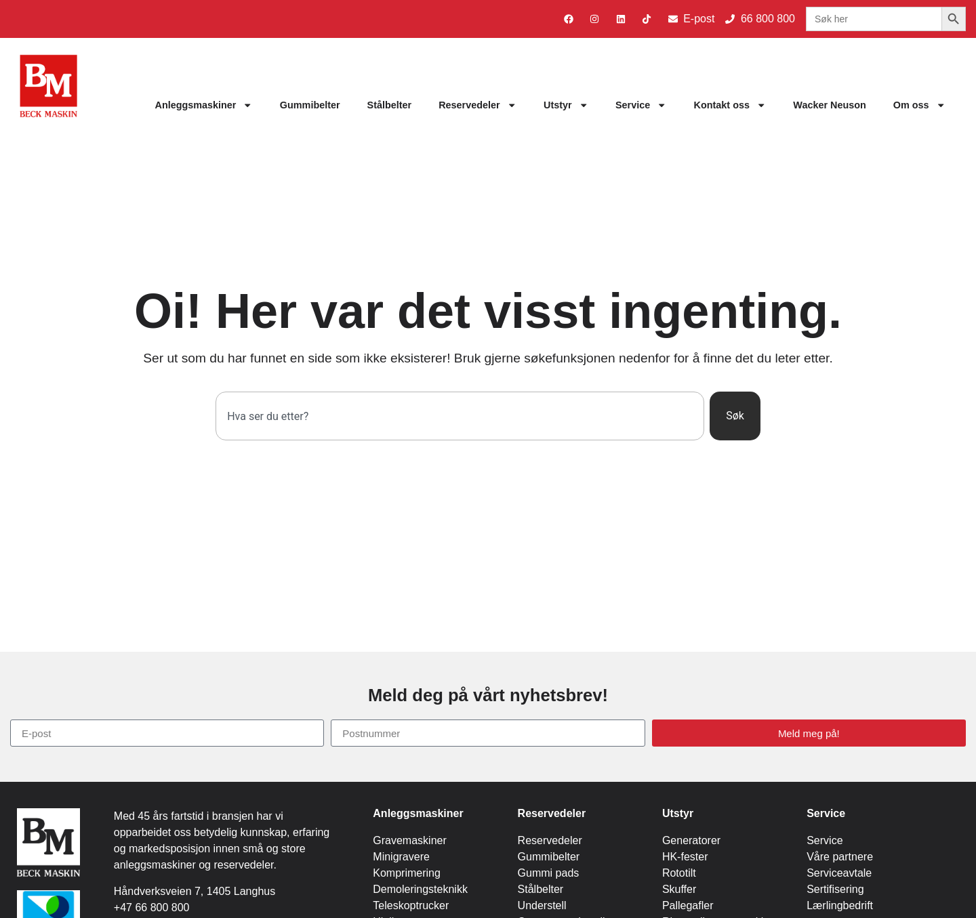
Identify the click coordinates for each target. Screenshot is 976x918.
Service (641, 105)
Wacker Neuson (829, 105)
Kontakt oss (730, 105)
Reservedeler (477, 105)
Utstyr (566, 105)
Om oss (919, 105)
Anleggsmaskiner (203, 105)
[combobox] (460, 416)
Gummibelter (310, 105)
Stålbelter (389, 105)
